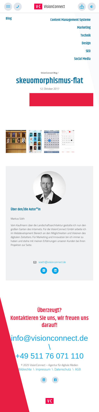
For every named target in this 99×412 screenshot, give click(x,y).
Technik (86, 35)
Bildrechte (25, 369)
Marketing (84, 27)
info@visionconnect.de (49, 338)
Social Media (82, 59)
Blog (9, 18)
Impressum (43, 369)
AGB (78, 369)
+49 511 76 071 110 (49, 356)
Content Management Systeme (70, 20)
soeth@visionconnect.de (49, 262)
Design (86, 43)
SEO (88, 51)
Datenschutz (62, 369)
